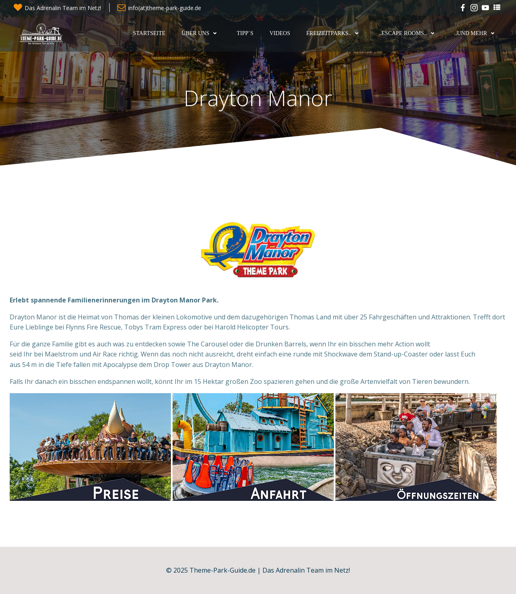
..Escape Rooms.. (408, 33)
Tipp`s (245, 33)
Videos (279, 33)
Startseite (149, 33)
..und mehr (476, 33)
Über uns (201, 33)
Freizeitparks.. (334, 33)
